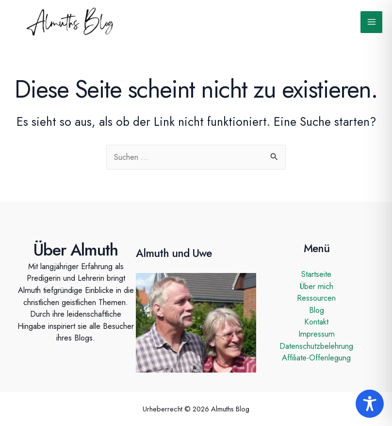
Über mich (316, 286)
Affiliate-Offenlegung (316, 357)
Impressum (316, 334)
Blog (316, 310)
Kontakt (316, 321)
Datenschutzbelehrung (316, 346)
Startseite (316, 274)
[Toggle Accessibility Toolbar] (370, 404)
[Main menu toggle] (371, 22)
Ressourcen (316, 298)
